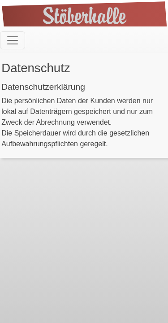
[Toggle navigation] (12, 40)
